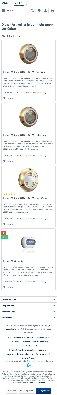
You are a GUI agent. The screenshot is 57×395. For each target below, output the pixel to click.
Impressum (40, 346)
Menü (7, 10)
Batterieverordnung (40, 342)
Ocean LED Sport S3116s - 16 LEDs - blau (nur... (25, 135)
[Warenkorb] (52, 10)
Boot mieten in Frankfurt (23, 338)
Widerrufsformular (28, 358)
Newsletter (26, 342)
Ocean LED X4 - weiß (13, 261)
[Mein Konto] (46, 10)
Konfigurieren (43, 390)
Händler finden (13, 342)
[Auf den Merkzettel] (8, 98)
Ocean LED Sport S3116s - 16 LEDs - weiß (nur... (25, 72)
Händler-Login (28, 346)
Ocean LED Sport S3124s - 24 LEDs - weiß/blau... (26, 198)
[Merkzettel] (39, 10)
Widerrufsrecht (42, 354)
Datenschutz (15, 346)
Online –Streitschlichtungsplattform (22, 350)
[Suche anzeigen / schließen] (32, 10)
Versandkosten (11, 329)
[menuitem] (7, 10)
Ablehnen (12, 390)
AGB (9, 338)
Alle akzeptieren (26, 390)
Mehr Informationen (37, 382)
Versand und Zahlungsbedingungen (20, 354)
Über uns (42, 350)
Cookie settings (41, 338)
